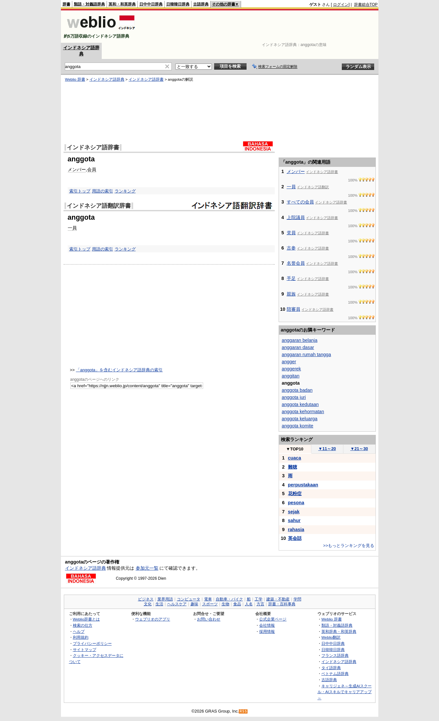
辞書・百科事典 (281, 604)
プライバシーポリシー (92, 643)
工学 (258, 599)
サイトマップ (84, 649)
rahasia (296, 529)
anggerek (291, 368)
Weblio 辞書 (75, 79)
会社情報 (267, 625)
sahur (294, 520)
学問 (297, 599)
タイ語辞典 (331, 668)
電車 (208, 599)
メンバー (77, 169)
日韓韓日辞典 (178, 4)
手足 (291, 278)
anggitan (291, 375)
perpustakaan (303, 484)
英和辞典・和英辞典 (338, 631)
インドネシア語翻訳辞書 (99, 206)
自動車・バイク (229, 599)
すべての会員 (300, 201)
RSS (243, 711)
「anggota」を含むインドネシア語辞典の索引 (119, 369)
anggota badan (297, 390)
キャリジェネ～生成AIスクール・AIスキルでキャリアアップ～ (345, 692)
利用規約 (80, 637)
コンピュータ (188, 599)
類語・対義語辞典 (89, 4)
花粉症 (295, 493)
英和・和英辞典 (122, 4)
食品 (237, 604)
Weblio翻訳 (331, 637)
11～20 (327, 448)
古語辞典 (201, 4)
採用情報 (267, 631)
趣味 (194, 604)
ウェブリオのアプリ (152, 619)
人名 (249, 604)
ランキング (125, 191)
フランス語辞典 (335, 655)
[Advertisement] (260, 26)
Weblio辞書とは (86, 619)
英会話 (295, 538)
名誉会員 (296, 263)
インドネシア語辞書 (146, 79)
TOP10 (295, 449)
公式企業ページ (272, 619)
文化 (148, 604)
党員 (291, 232)
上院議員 (296, 217)
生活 (159, 604)
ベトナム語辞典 (335, 673)
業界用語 (165, 599)
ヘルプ (79, 631)
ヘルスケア (177, 604)
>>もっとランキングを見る (348, 545)
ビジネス (146, 599)
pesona (296, 502)
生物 (225, 604)
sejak (294, 511)
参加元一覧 (147, 568)
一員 (72, 227)
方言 (260, 604)
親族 (291, 294)
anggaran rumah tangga (306, 354)
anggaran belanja (300, 340)
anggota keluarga (300, 418)
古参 (291, 247)
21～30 (359, 448)
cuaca (294, 457)
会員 (91, 169)
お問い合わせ (208, 619)
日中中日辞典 (151, 4)
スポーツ (210, 604)
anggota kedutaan (300, 404)
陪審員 (293, 309)
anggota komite (297, 425)
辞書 (66, 4)
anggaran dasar (298, 347)
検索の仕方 (82, 625)
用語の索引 (102, 191)
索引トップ (79, 191)
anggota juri (294, 397)
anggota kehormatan (303, 411)
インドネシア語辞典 (106, 79)
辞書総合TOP (366, 4)
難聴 (292, 467)
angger (289, 361)
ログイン (341, 4)
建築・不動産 (278, 599)
